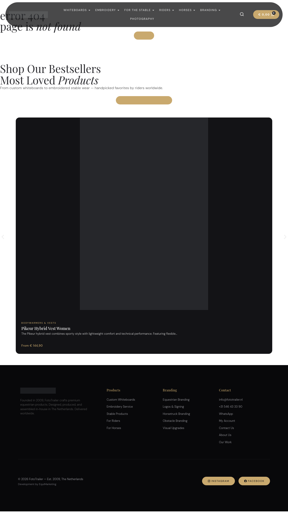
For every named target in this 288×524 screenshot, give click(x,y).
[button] (3, 237)
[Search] (242, 14)
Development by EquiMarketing (37, 484)
